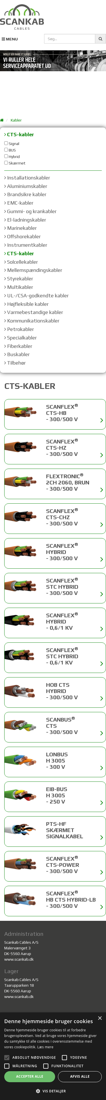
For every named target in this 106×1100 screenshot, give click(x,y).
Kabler (16, 120)
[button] (53, 1090)
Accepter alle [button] (29, 1076)
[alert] (53, 1056)
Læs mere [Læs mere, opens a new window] (45, 1047)
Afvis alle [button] (80, 1076)
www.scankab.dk (19, 959)
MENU (10, 39)
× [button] (100, 1018)
